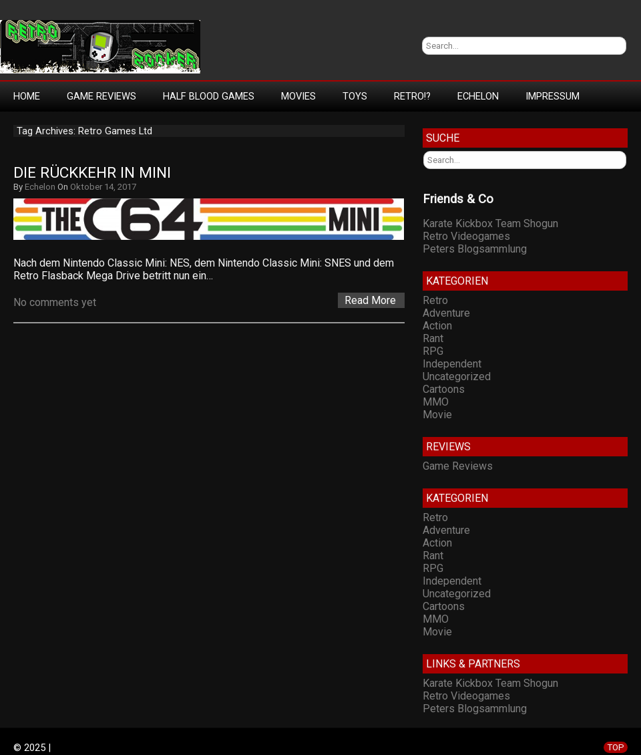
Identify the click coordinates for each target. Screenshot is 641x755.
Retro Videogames (466, 236)
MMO (436, 402)
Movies (298, 96)
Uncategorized (457, 376)
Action (437, 325)
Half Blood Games (208, 96)
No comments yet (54, 302)
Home (26, 96)
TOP (615, 747)
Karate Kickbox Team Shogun (490, 223)
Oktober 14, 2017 (103, 187)
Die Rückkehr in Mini (92, 173)
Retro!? (412, 96)
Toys (355, 96)
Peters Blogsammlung (475, 249)
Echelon (478, 96)
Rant (433, 338)
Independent (452, 363)
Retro (435, 300)
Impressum (552, 96)
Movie (437, 414)
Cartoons (444, 389)
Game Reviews (101, 96)
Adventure (446, 313)
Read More (370, 300)
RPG (433, 351)
